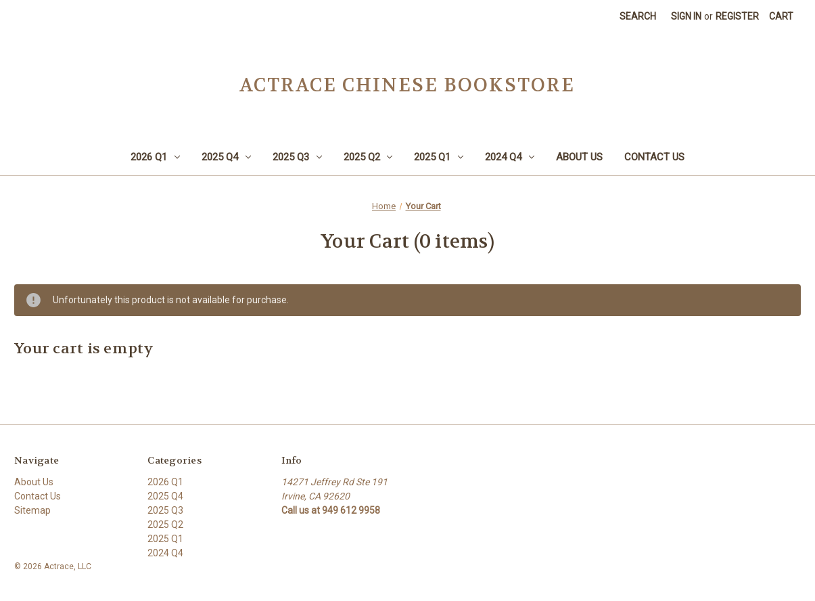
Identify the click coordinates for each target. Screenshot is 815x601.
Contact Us (654, 157)
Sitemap (32, 510)
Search (638, 16)
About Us (579, 157)
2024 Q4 (509, 157)
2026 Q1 (155, 157)
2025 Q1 (438, 157)
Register (737, 16)
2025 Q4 (226, 157)
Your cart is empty (84, 348)
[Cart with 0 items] (781, 16)
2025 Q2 (368, 157)
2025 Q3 (297, 157)
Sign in (686, 16)
